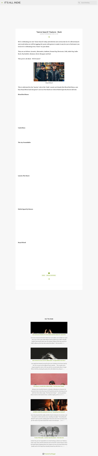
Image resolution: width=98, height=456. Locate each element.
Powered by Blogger (49, 454)
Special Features (51, 275)
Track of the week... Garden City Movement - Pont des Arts (49, 437)
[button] (49, 37)
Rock (43, 275)
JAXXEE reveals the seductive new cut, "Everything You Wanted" (49, 412)
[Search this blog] (89, 2)
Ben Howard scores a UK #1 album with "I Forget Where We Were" (49, 360)
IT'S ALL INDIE (12, 2)
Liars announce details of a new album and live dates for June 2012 (49, 334)
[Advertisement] (49, 303)
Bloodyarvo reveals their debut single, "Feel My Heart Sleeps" (49, 386)
